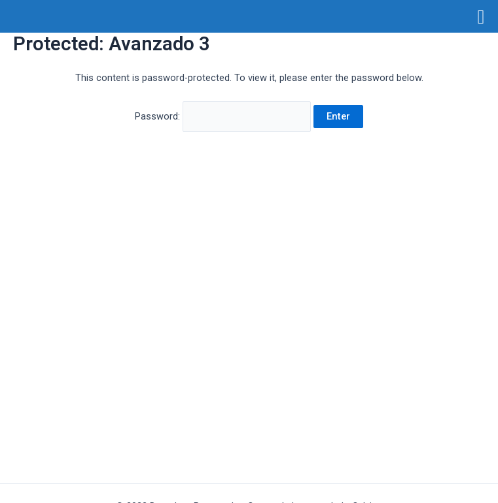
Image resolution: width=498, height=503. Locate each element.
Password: (223, 116)
